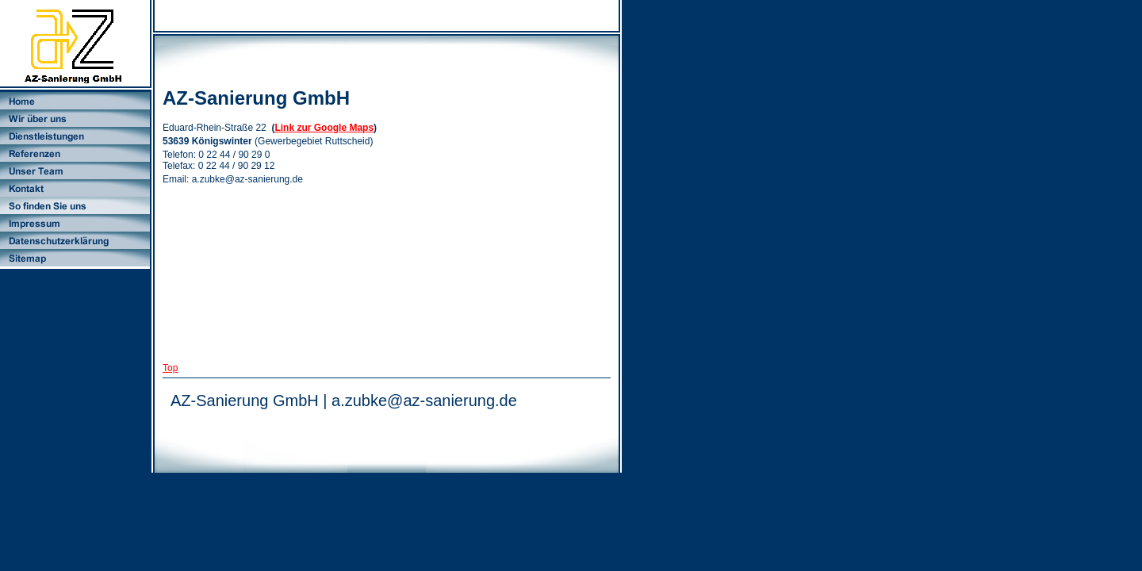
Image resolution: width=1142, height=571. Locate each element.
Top (170, 368)
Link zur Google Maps (324, 127)
